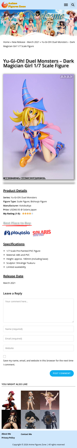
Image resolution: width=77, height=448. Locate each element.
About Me (6, 434)
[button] (72, 4)
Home (6, 42)
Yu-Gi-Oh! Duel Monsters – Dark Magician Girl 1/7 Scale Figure (38, 63)
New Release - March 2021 (25, 42)
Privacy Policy (8, 437)
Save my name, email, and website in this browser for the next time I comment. (38, 362)
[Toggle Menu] (66, 5)
